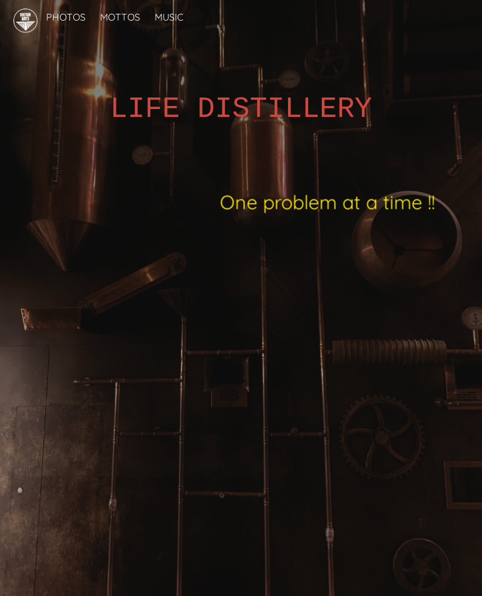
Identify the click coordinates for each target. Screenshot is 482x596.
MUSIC (169, 17)
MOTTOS (120, 17)
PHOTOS (65, 17)
